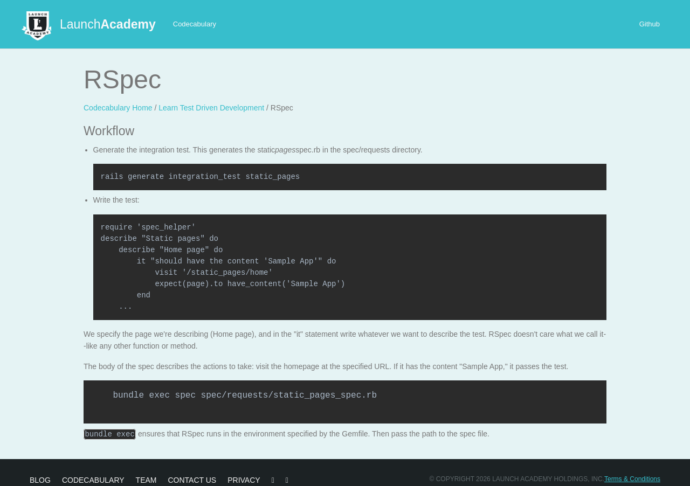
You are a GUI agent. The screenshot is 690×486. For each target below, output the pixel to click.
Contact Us (192, 479)
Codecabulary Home (118, 107)
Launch (108, 24)
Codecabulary (194, 24)
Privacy (243, 479)
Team (146, 479)
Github (649, 24)
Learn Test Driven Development (211, 107)
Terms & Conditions (632, 478)
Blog (40, 479)
